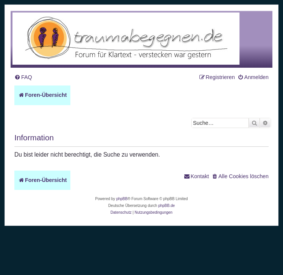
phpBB (122, 199)
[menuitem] (23, 77)
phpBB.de (166, 206)
